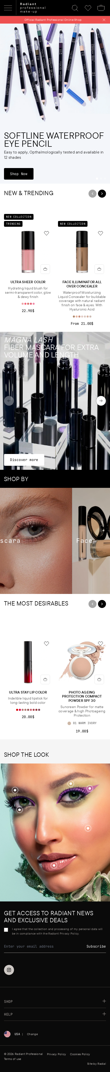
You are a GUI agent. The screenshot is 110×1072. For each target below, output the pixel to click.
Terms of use (12, 1059)
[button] (88, 828)
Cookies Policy (80, 1054)
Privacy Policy (56, 1054)
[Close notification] (104, 20)
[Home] (32, 8)
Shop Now (22, 173)
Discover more (24, 459)
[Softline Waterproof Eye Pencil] (55, 104)
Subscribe (96, 946)
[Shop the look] (88, 828)
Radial (102, 1063)
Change (32, 1034)
